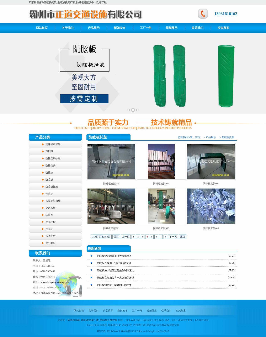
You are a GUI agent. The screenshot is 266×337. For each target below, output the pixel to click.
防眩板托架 (52, 186)
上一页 (125, 236)
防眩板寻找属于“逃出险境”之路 (114, 263)
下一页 (173, 236)
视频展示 (171, 27)
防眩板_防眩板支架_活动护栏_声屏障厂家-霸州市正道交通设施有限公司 (139, 325)
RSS (133, 331)
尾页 (182, 236)
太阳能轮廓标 (53, 200)
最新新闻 (94, 248)
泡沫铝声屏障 (53, 144)
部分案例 (50, 243)
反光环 (49, 229)
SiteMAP (164, 331)
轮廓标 (49, 193)
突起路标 (50, 207)
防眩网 (49, 214)
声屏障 (49, 151)
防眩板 (49, 179)
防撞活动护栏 (53, 158)
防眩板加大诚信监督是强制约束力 (115, 270)
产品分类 (42, 137)
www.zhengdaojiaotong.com (55, 282)
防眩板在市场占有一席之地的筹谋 (115, 277)
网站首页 (42, 27)
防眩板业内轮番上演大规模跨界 (114, 255)
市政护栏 (50, 236)
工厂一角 (145, 27)
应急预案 (223, 27)
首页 (197, 137)
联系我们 (197, 27)
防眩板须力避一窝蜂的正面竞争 (114, 284)
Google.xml (153, 331)
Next (260, 73)
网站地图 (126, 331)
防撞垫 (49, 172)
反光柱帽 (50, 221)
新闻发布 (120, 27)
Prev (5, 73)
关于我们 (68, 27)
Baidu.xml (142, 331)
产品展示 (94, 27)
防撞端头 (50, 165)
